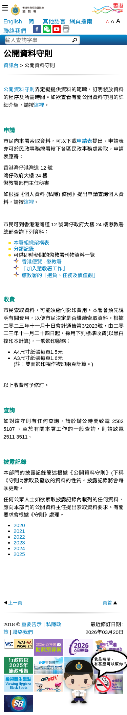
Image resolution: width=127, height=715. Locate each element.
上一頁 (15, 602)
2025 (19, 554)
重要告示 (31, 624)
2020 (19, 525)
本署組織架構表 (31, 243)
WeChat (47, 29)
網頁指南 (80, 21)
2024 (19, 548)
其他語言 (54, 21)
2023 (19, 542)
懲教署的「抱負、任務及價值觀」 (60, 275)
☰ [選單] (5, 8)
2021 (19, 531)
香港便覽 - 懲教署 (42, 262)
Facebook (37, 29)
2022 (19, 537)
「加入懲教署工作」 (44, 268)
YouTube (56, 29)
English (12, 21)
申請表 (84, 141)
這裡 (39, 105)
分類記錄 (24, 249)
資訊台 (11, 65)
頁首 (107, 602)
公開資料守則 (19, 89)
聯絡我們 (14, 31)
